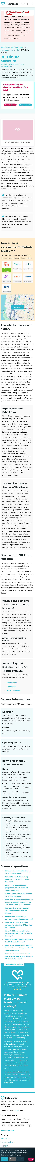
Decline (12, 1159)
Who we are (5, 1138)
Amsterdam (20, 1126)
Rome (4, 1119)
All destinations (7, 1130)
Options (20, 1159)
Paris (3, 1126)
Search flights (10, 105)
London (11, 1119)
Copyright (4, 1146)
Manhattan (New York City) (10, 50)
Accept (4, 1159)
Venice (10, 1126)
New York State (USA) (19, 47)
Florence (24, 1122)
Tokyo (29, 1126)
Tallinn (16, 1110)
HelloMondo (5, 47)
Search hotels (25, 105)
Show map (17, 307)
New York (15, 1122)
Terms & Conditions (7, 1142)
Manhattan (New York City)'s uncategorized (12, 65)
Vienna (26, 1119)
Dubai (19, 1119)
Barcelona (6, 1122)
